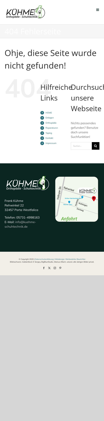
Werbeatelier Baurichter (75, 259)
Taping (49, 133)
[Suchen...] (81, 146)
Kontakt (49, 138)
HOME (49, 112)
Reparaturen (52, 127)
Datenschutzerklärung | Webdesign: (50, 259)
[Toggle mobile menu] (97, 9)
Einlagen (50, 117)
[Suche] (95, 146)
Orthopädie (51, 122)
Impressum (51, 143)
